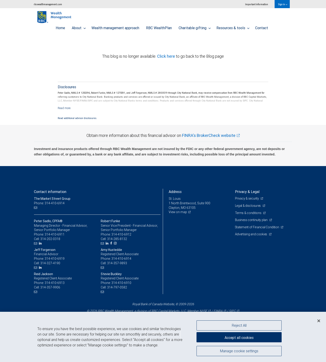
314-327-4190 (50, 263)
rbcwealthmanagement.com (48, 4)
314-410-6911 (55, 234)
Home (60, 26)
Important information (256, 4)
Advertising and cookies (251, 234)
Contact (261, 26)
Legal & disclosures (248, 206)
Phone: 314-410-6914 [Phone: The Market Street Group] (49, 203)
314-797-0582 (117, 287)
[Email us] (36, 208)
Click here (166, 56)
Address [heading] (175, 191)
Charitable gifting (195, 26)
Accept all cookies (239, 337)
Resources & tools (232, 26)
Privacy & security (247, 198)
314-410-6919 (55, 259)
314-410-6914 (121, 259)
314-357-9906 (50, 287)
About (79, 26)
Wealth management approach (115, 26)
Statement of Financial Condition (257, 227)
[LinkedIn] (41, 243)
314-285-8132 (117, 239)
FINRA (218, 311)
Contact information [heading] (50, 191)
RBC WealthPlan (159, 26)
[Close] (319, 321)
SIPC (232, 311)
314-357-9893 (117, 263)
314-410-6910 (121, 283)
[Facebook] (111, 243)
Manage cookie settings (239, 351)
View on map (178, 212)
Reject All (239, 325)
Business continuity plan (251, 220)
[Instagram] (116, 243)
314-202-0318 (50, 239)
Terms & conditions (248, 213)
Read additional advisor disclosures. (77, 118)
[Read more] (64, 108)
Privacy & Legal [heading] (247, 191)
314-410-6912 (121, 234)
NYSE (203, 311)
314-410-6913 (55, 283)
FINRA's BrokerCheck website (208, 135)
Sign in (282, 4)
